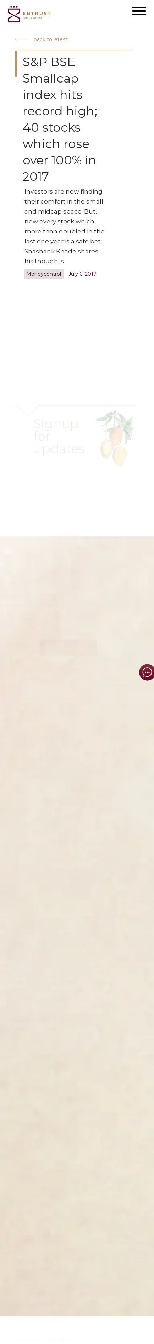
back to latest (41, 39)
